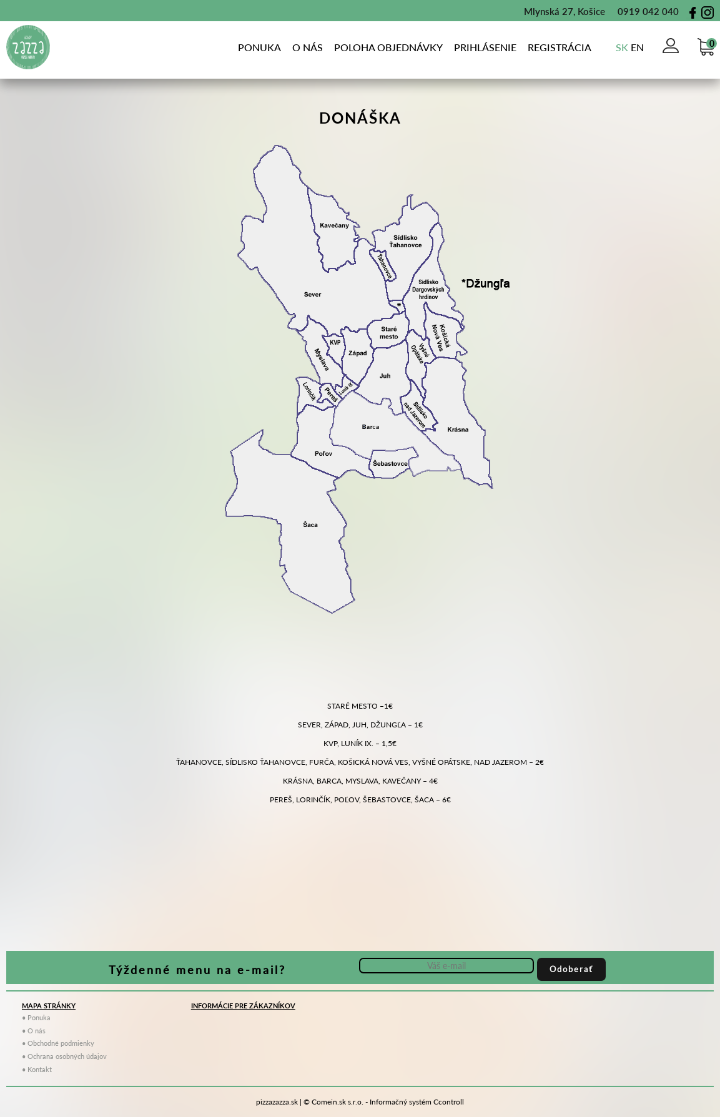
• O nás (34, 1030)
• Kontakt (37, 1069)
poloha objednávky (388, 47)
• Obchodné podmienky (58, 1043)
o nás (307, 47)
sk (622, 47)
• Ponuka (36, 1017)
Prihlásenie (485, 47)
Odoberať (571, 969)
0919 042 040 (642, 11)
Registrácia (559, 47)
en (637, 47)
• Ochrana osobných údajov (64, 1056)
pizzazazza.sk (277, 1101)
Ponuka (259, 47)
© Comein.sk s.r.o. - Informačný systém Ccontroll (383, 1101)
